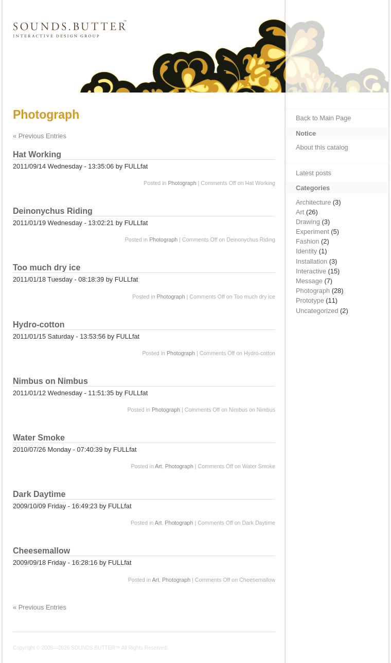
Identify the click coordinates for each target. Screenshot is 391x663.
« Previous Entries (39, 136)
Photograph (182, 183)
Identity (306, 251)
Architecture (313, 202)
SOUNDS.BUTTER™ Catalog (69, 45)
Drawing (308, 222)
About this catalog (322, 147)
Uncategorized (317, 311)
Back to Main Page (323, 118)
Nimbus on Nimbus (50, 381)
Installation (311, 261)
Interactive (311, 271)
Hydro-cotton (38, 324)
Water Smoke (39, 437)
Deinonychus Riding (53, 211)
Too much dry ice (46, 267)
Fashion (307, 241)
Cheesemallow (41, 550)
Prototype (310, 300)
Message (309, 281)
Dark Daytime (39, 494)
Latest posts (313, 173)
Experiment (312, 231)
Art (158, 466)
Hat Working (37, 154)
